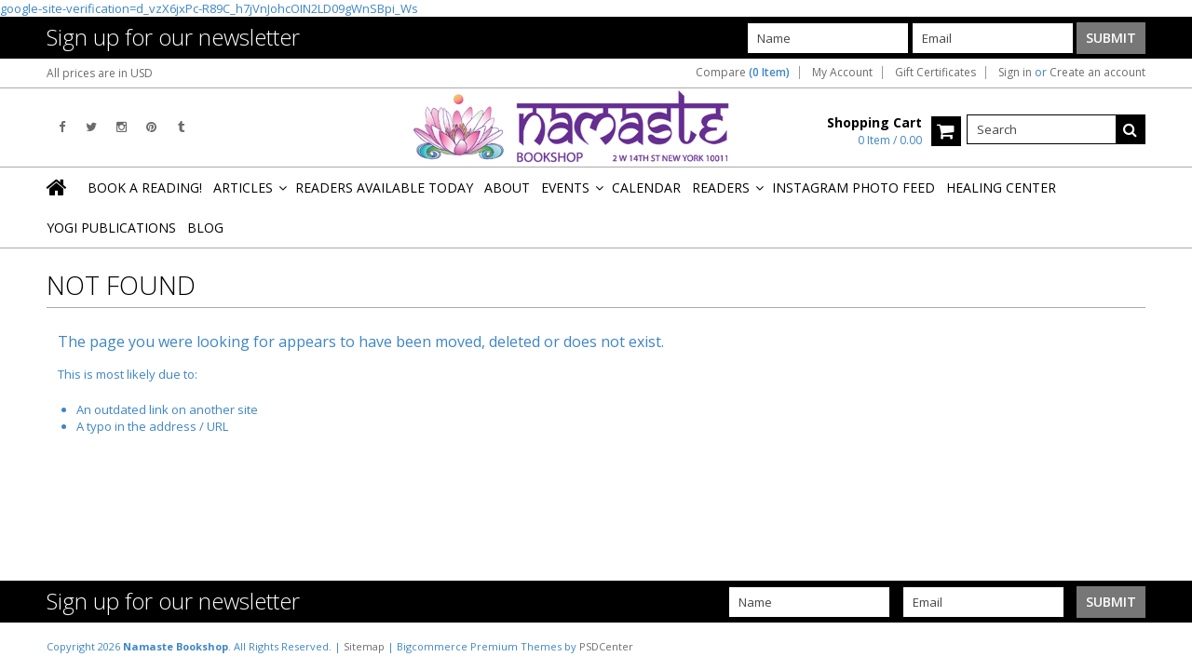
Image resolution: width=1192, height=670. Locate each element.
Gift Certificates (935, 72)
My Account (842, 72)
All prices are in (100, 73)
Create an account (1097, 72)
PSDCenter (606, 646)
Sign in (1015, 72)
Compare (743, 72)
